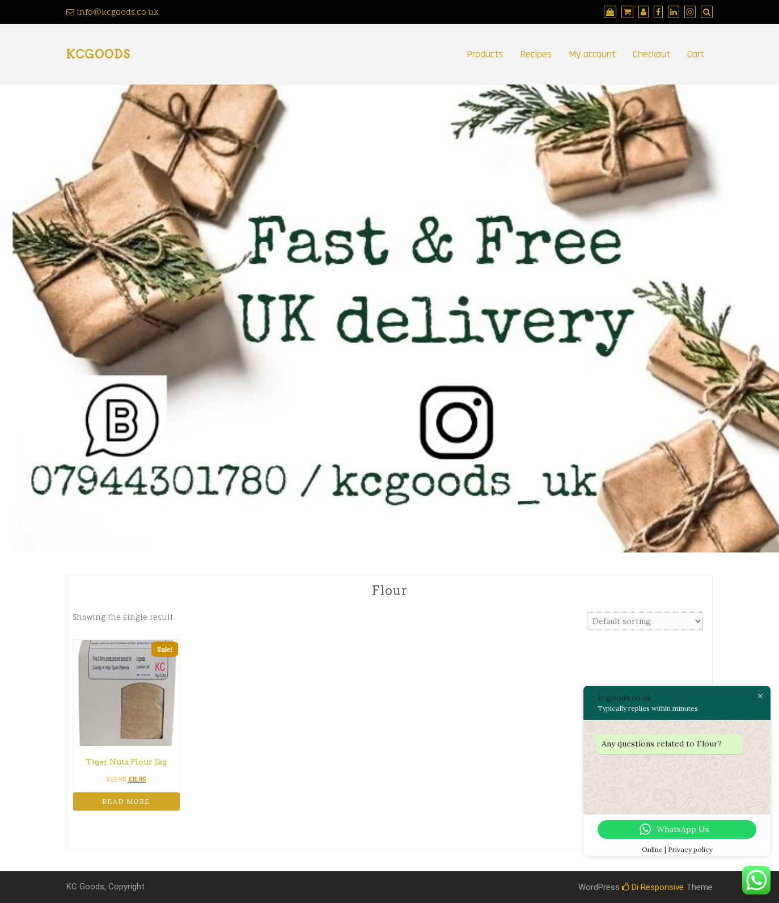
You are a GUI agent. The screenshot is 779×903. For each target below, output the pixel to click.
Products (485, 54)
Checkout (651, 54)
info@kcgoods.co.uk (112, 11)
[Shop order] (645, 621)
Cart (695, 54)
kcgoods (98, 54)
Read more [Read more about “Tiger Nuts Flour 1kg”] (126, 801)
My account (592, 54)
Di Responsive (653, 887)
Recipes (536, 54)
